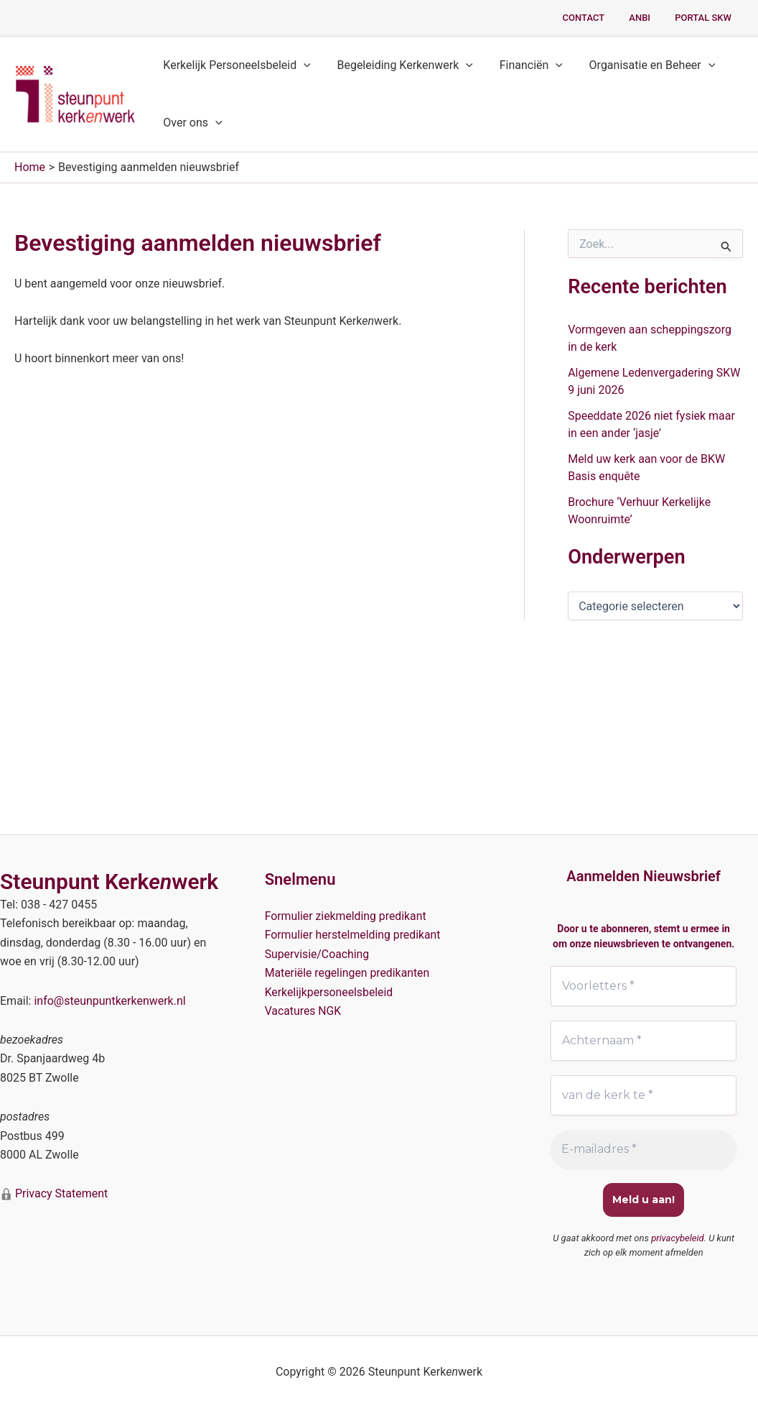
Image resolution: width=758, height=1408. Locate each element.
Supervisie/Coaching (317, 954)
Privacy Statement (60, 1193)
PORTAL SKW (706, 17)
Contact (598, 17)
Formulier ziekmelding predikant (347, 916)
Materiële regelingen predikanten (348, 973)
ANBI (649, 17)
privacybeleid (677, 1238)
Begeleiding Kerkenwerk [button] (400, 65)
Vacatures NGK (303, 1011)
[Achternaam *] (643, 1041)
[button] (302, 65)
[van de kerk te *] (643, 1095)
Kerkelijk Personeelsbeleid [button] (235, 65)
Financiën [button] (522, 65)
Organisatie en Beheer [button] (640, 65)
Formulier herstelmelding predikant (354, 935)
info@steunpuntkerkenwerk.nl (109, 1001)
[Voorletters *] (643, 986)
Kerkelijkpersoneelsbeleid (330, 992)
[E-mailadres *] (643, 1149)
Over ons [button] (191, 123)
